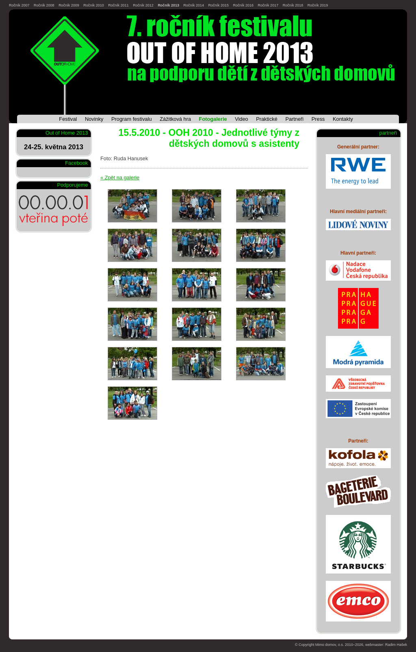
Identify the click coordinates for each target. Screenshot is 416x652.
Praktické (266, 119)
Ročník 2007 (19, 5)
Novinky (94, 119)
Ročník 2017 (268, 5)
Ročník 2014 (193, 5)
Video (241, 119)
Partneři (294, 119)
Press (318, 119)
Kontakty (343, 119)
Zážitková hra (175, 119)
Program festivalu (131, 119)
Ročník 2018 (293, 5)
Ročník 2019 (318, 5)
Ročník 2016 (243, 5)
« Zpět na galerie (119, 177)
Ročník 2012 (143, 5)
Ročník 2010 (93, 5)
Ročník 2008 (44, 5)
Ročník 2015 (218, 5)
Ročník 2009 (68, 5)
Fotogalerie (213, 119)
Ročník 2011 (118, 5)
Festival (68, 119)
